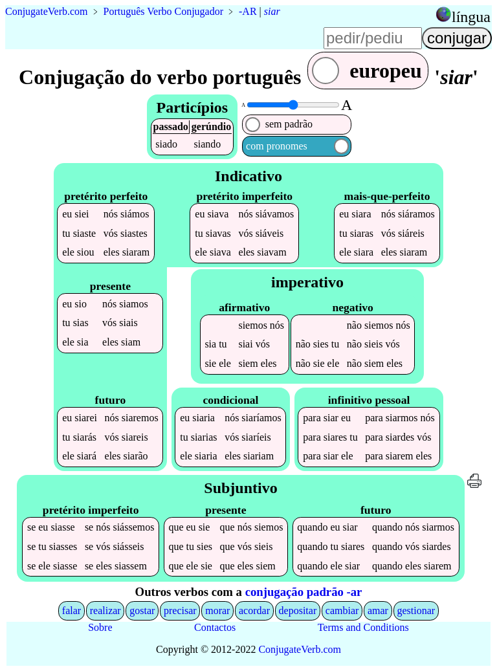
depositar (298, 610)
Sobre (100, 627)
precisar (180, 610)
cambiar (342, 610)
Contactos (215, 627)
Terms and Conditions (363, 627)
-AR (248, 11)
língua (471, 16)
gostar (142, 610)
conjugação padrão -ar (303, 592)
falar (71, 610)
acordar (254, 610)
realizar (105, 610)
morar (217, 610)
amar (378, 610)
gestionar (416, 610)
